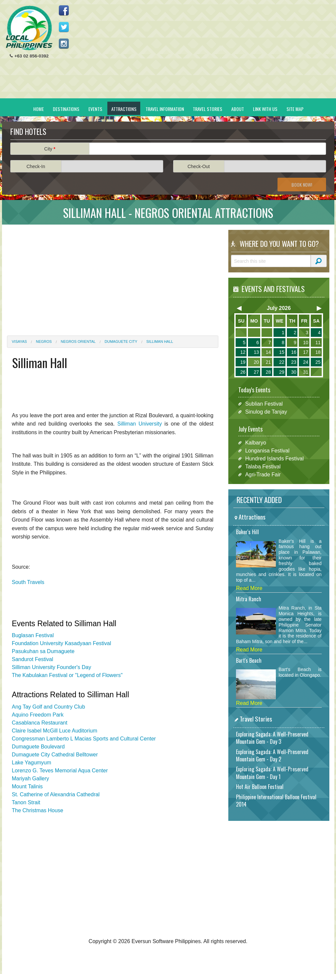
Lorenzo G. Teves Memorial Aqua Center (60, 770)
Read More (249, 588)
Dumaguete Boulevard (38, 746)
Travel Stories (207, 108)
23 (293, 362)
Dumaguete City (121, 341)
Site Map (294, 108)
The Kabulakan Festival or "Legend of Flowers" (67, 675)
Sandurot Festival (33, 659)
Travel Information (165, 108)
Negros (44, 341)
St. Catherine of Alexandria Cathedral (56, 794)
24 (305, 362)
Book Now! (301, 184)
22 (281, 362)
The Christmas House (37, 810)
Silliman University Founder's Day (51, 667)
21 (268, 362)
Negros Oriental (78, 341)
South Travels (28, 582)
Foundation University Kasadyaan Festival (61, 643)
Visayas (19, 341)
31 (305, 372)
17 (305, 352)
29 (281, 372)
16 (293, 352)
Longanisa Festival (267, 450)
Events (95, 108)
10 (305, 342)
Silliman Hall (159, 341)
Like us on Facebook (64, 10)
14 (268, 352)
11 (318, 342)
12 (243, 352)
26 (243, 372)
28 (268, 372)
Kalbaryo (255, 442)
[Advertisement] (209, 51)
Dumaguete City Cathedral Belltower (55, 754)
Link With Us (265, 108)
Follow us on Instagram (64, 44)
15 (281, 352)
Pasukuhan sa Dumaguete (43, 651)
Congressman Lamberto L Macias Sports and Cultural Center (84, 738)
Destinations (66, 108)
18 (318, 352)
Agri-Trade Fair (263, 474)
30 (293, 372)
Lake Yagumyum (32, 762)
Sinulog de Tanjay (266, 412)
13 (256, 352)
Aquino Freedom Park (38, 715)
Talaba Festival (263, 466)
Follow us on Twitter (64, 27)
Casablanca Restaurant (39, 723)
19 (243, 362)
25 (318, 362)
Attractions (124, 108)
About (237, 108)
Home (38, 108)
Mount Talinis (27, 786)
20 (256, 362)
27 (256, 372)
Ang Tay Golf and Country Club (48, 707)
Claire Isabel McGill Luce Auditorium (54, 730)
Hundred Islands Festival (274, 458)
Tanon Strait (26, 802)
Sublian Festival (264, 404)
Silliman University (139, 424)
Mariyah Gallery (30, 778)
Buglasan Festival (33, 635)
